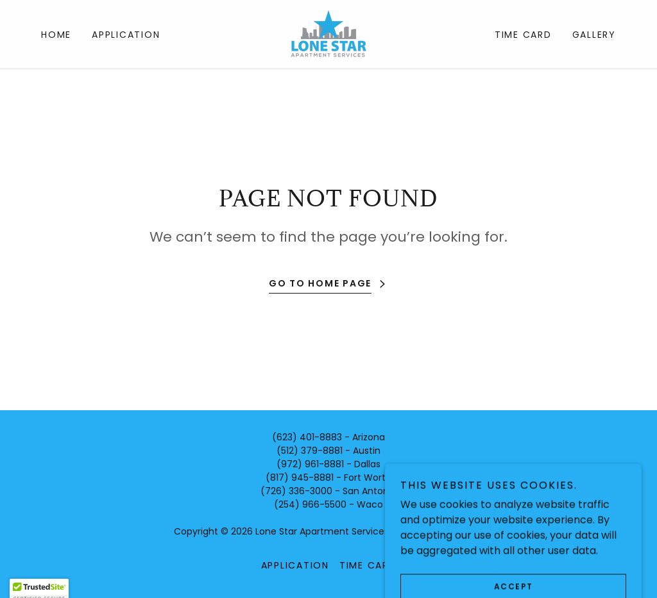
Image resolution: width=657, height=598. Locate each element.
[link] (328, 33)
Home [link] (56, 34)
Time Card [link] (523, 34)
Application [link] (126, 34)
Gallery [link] (594, 34)
